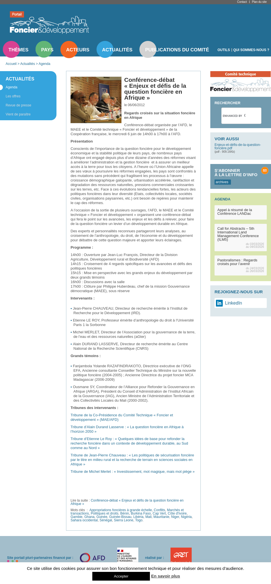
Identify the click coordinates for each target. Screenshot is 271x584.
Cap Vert (159, 513)
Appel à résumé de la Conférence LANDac (234, 212)
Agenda (44, 64)
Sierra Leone (123, 520)
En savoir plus (165, 576)
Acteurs (77, 50)
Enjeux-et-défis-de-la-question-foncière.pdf (238, 146)
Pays (47, 50)
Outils (224, 50)
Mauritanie (161, 517)
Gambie (76, 517)
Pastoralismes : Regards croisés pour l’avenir (237, 262)
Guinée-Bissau (120, 517)
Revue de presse (18, 105)
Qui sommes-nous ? (251, 50)
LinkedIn (233, 303)
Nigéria (186, 517)
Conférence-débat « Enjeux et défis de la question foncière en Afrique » (127, 502)
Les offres (13, 96)
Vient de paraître (18, 114)
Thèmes (18, 50)
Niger (175, 517)
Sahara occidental (84, 520)
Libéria (138, 517)
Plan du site (259, 1)
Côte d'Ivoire (177, 513)
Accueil (11, 64)
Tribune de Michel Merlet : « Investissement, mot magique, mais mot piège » (133, 471)
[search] (234, 115)
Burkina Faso (141, 513)
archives (222, 182)
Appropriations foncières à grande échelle (120, 510)
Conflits (159, 510)
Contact (242, 1)
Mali (148, 517)
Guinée (101, 517)
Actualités (117, 50)
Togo (139, 520)
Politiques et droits (104, 513)
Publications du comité (177, 50)
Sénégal (106, 520)
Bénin (124, 513)
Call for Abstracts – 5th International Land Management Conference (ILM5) (238, 234)
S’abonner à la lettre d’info (236, 172)
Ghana (89, 517)
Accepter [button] (121, 576)
